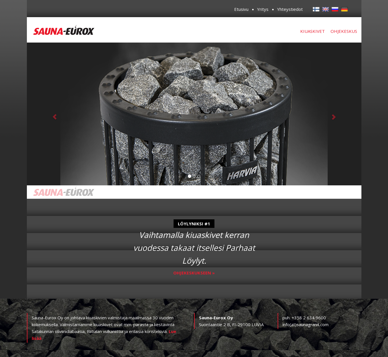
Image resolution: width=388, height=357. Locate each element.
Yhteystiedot (290, 9)
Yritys (262, 9)
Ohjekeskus (344, 31)
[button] (52, 114)
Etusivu (241, 9)
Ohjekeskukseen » (194, 273)
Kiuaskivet (312, 31)
